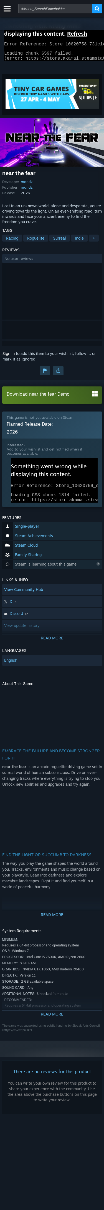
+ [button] (94, 241)
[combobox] (55, 8)
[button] (52, 261)
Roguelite (35, 241)
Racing (12, 241)
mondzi (27, 185)
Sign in (8, 356)
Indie (79, 241)
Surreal (59, 241)
